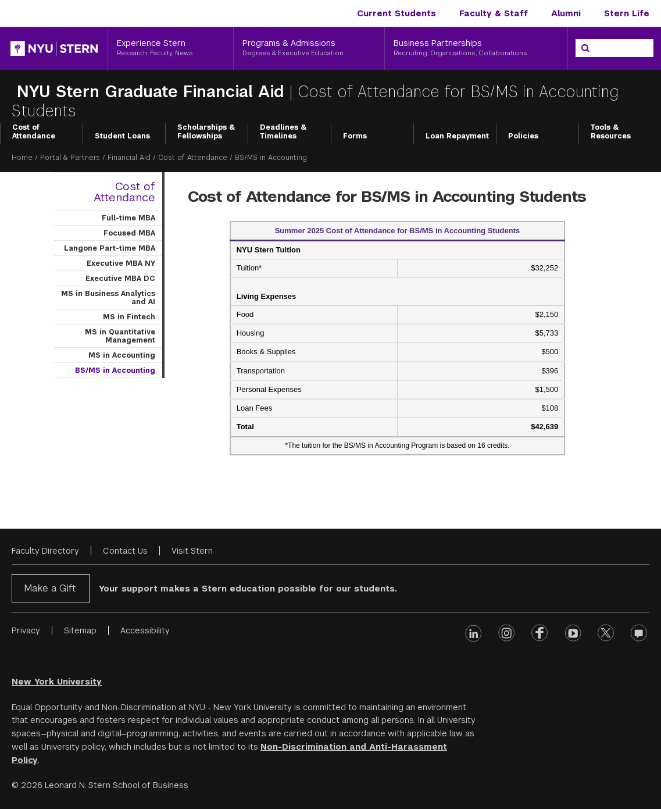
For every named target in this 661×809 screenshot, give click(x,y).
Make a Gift (50, 588)
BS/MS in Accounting (115, 370)
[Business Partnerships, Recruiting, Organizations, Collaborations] (476, 48)
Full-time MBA (128, 218)
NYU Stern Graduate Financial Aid (150, 91)
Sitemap (80, 630)
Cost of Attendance (33, 132)
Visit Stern (192, 551)
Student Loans (122, 136)
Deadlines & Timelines (283, 132)
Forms (355, 136)
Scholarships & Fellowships (206, 132)
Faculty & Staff (493, 13)
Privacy (26, 630)
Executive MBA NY (121, 263)
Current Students (396, 13)
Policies (523, 136)
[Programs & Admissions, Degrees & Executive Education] (309, 48)
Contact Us (125, 551)
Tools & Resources (611, 132)
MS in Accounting (121, 355)
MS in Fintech (129, 317)
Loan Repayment (457, 136)
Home (22, 157)
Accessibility (145, 630)
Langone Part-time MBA (109, 248)
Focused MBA (129, 233)
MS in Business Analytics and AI (108, 298)
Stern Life (626, 13)
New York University (57, 681)
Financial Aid (129, 157)
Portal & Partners (70, 157)
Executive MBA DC (120, 278)
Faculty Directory (45, 551)
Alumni (566, 13)
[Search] (585, 48)
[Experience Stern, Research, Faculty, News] (170, 48)
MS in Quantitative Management (120, 336)
